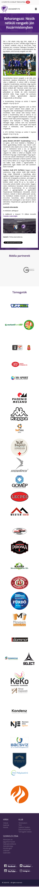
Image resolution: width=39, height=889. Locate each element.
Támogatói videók (25, 834)
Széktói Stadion (24, 830)
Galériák (6, 827)
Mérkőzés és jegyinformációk (9, 843)
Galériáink (6, 855)
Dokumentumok (25, 832)
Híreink (5, 830)
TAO (20, 827)
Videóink (6, 853)
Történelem (23, 825)
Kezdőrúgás (7, 851)
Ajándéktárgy (8, 848)
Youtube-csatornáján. (10, 216)
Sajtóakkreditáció (9, 846)
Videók (5, 825)
